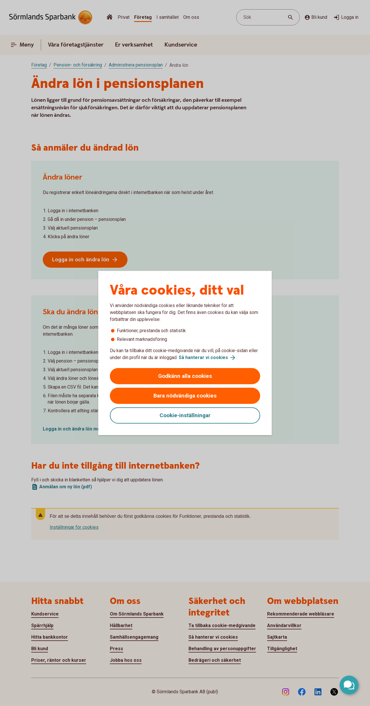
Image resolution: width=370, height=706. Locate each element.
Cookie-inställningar (185, 415)
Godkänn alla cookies (185, 376)
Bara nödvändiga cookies (185, 395)
